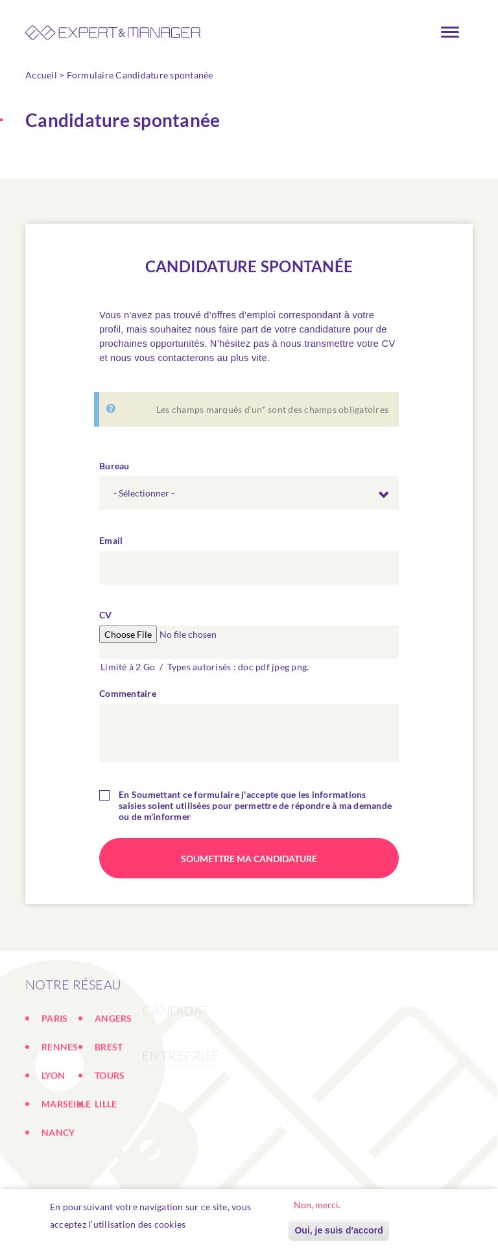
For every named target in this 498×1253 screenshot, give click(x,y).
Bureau (114, 470)
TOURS (109, 1120)
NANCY (58, 1177)
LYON (53, 1120)
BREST (109, 1091)
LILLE (106, 1148)
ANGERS (113, 1063)
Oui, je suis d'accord (338, 1231)
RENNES (60, 1091)
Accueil (41, 74)
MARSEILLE (66, 1148)
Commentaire (127, 697)
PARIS (54, 1063)
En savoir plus (222, 1224)
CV (105, 619)
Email (111, 544)
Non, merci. (317, 1205)
